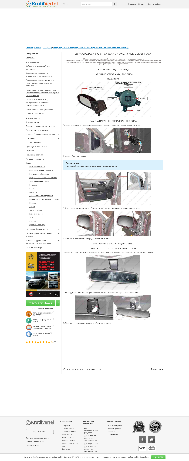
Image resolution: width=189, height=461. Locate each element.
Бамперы (33, 185)
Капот (31, 188)
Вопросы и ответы (69, 440)
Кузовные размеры (37, 225)
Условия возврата (32, 445)
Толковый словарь (34, 247)
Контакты (66, 449)
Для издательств (91, 443)
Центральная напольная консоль (43, 177)
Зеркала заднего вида (39, 181)
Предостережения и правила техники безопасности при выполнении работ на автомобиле (42, 93)
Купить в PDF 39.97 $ (40, 302)
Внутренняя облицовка (39, 174)
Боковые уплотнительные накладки (44, 199)
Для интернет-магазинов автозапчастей (90, 449)
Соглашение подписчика (35, 442)
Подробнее (144, 457)
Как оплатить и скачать (42, 308)
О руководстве (32, 62)
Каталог (141, 4)
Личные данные (114, 428)
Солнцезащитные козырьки (41, 170)
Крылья (32, 203)
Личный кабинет (155, 4)
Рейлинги (33, 192)
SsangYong (47, 48)
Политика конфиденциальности (37, 438)
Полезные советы (69, 431)
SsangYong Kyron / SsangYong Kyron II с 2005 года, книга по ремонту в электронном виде (91, 48)
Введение (30, 57)
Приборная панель (37, 167)
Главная (29, 48)
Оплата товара (68, 428)
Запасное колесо (36, 214)
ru (64, 4)
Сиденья (33, 221)
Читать (41, 274)
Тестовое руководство (113, 432)
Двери (32, 206)
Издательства (67, 434)
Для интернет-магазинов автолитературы (91, 438)
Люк (31, 217)
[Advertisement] (94, 26)
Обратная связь (39, 431)
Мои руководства (115, 425)
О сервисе (132, 4)
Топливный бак (35, 210)
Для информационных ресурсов (91, 430)
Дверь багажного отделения (41, 196)
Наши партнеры (68, 437)
